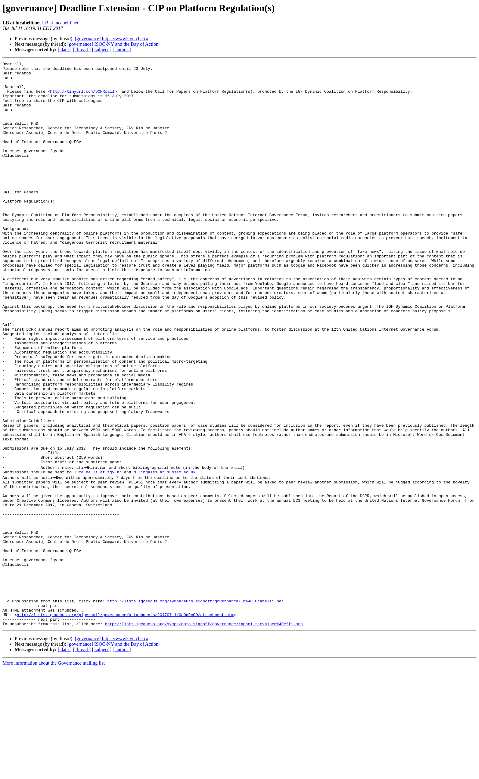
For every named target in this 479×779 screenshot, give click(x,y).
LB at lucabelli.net (60, 22)
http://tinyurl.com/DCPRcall (82, 97)
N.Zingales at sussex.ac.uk (164, 553)
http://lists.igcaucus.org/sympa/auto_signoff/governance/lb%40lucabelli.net (195, 707)
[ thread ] (82, 49)
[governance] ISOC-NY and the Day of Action (112, 44)
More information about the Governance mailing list (53, 773)
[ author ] (122, 49)
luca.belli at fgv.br (98, 553)
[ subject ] (102, 49)
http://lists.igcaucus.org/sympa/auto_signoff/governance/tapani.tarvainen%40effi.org (203, 734)
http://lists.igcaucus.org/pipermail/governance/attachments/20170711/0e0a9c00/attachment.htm (125, 723)
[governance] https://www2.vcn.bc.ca (111, 38)
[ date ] (64, 49)
